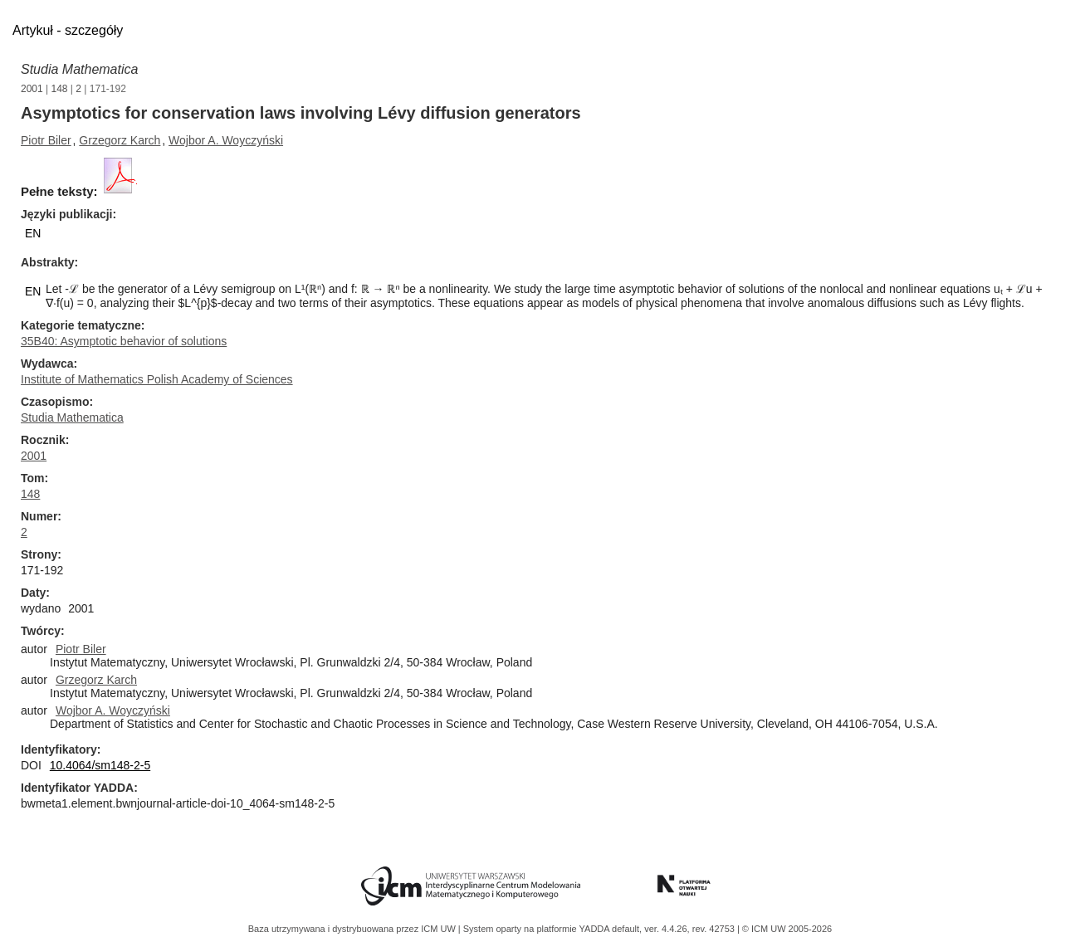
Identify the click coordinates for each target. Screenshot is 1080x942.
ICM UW (439, 929)
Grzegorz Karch (119, 140)
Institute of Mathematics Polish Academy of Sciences (157, 379)
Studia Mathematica (79, 69)
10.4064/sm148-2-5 (100, 765)
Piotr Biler (46, 140)
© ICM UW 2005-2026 (787, 929)
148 (59, 89)
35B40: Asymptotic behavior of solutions (124, 341)
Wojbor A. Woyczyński (226, 140)
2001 (32, 89)
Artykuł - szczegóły (67, 30)
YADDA (596, 929)
